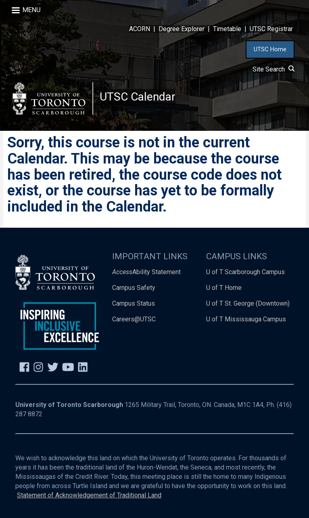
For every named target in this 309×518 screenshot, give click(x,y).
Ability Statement (146, 272)
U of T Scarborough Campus (245, 272)
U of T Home (224, 288)
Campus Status (133, 304)
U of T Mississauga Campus (246, 319)
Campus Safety (133, 288)
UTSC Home (270, 49)
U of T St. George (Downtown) (248, 304)
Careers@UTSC (134, 319)
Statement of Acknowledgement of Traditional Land (89, 495)
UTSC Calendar (137, 96)
